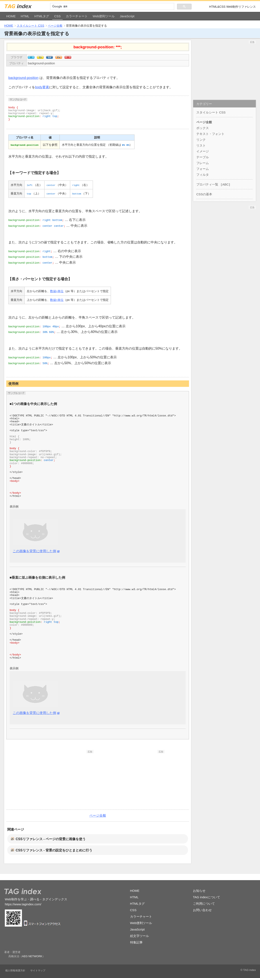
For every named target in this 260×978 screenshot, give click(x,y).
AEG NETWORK (32, 956)
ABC (225, 184)
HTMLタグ (41, 16)
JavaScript (127, 16)
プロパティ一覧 (207, 184)
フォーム (202, 169)
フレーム (202, 163)
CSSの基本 (204, 194)
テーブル (202, 157)
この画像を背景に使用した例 (34, 551)
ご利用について (204, 903)
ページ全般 (55, 25)
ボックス (202, 128)
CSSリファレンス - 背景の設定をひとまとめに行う (54, 850)
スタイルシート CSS (30, 25)
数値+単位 (56, 291)
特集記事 (136, 942)
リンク (201, 139)
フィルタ (202, 174)
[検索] (112, 6)
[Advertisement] (62, 779)
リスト (201, 145)
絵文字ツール (139, 936)
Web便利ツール (104, 16)
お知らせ (199, 890)
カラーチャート (77, 16)
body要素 (42, 87)
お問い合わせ (202, 910)
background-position (41, 63)
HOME (11, 16)
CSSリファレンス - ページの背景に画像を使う (51, 839)
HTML (25, 16)
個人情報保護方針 (15, 970)
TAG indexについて (206, 897)
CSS (57, 16)
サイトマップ (37, 970)
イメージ (202, 151)
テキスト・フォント (210, 134)
